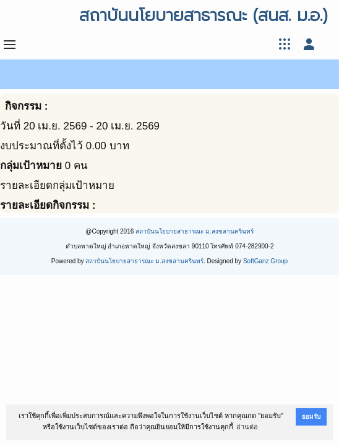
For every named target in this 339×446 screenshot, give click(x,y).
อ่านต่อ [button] (247, 427)
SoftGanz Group (265, 261)
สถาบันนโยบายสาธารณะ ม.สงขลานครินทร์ (194, 231)
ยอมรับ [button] (311, 416)
